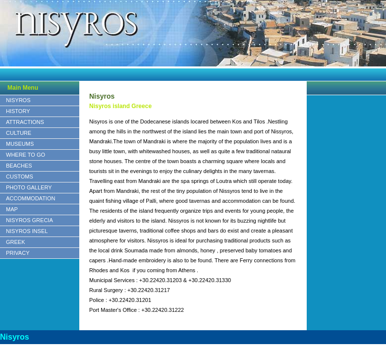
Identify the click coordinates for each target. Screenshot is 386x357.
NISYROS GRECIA (29, 220)
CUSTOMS (19, 176)
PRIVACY (17, 253)
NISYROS (18, 100)
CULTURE (18, 133)
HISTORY (18, 111)
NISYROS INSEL (27, 231)
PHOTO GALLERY (29, 187)
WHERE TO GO (25, 155)
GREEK (15, 242)
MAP (12, 209)
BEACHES (19, 166)
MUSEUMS (20, 144)
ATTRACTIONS (25, 122)
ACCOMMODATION (30, 198)
